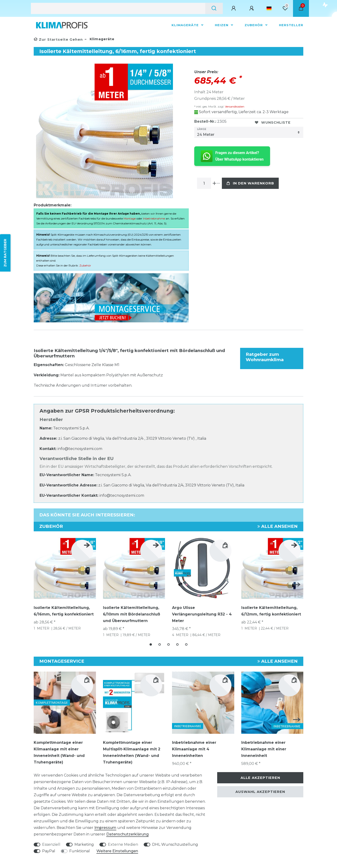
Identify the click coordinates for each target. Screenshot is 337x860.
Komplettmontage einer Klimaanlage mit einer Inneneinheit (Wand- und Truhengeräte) (59, 752)
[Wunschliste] (285, 8)
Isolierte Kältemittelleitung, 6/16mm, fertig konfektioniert (64, 610)
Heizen (222, 25)
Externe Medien (123, 844)
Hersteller (291, 25)
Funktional (79, 851)
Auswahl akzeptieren (260, 792)
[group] (134, 703)
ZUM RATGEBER (5, 253)
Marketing (84, 844)
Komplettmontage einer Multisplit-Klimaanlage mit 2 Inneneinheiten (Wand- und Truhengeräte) (131, 752)
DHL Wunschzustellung (175, 844)
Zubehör (254, 25)
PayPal (48, 851)
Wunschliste (273, 122)
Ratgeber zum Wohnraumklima (265, 357)
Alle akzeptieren (260, 778)
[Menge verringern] (218, 183)
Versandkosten (234, 106)
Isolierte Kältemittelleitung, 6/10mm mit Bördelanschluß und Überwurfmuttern (131, 614)
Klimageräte (186, 25)
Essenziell (51, 844)
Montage (130, 218)
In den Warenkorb (250, 183)
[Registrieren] (252, 8)
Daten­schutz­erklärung (127, 834)
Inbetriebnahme (154, 218)
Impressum (105, 827)
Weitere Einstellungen (117, 851)
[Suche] (214, 8)
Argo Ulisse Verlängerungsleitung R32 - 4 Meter (202, 614)
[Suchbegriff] (118, 8)
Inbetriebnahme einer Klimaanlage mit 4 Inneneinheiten (194, 749)
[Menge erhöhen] (214, 183)
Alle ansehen (277, 526)
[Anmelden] (234, 8)
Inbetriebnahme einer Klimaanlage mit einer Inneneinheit (263, 749)
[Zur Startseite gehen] (58, 39)
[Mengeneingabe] (204, 183)
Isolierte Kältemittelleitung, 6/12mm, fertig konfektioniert (271, 610)
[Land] (269, 8)
